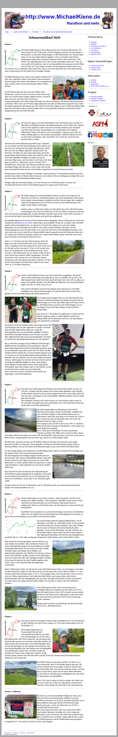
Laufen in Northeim (21, 32)
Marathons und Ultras (98, 46)
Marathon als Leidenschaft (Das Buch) (57, 32)
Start (7, 32)
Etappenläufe (95, 52)
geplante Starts (96, 54)
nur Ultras (94, 50)
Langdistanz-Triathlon (98, 101)
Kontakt (36, 32)
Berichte (94, 42)
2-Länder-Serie (96, 70)
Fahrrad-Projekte (97, 96)
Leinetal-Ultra (95, 67)
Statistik (93, 44)
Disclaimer (16, 733)
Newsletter (95, 84)
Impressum (7, 733)
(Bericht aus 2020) (25, 223)
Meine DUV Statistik (100, 86)
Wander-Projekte (97, 99)
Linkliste (94, 80)
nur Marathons (96, 48)
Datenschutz (30, 733)
